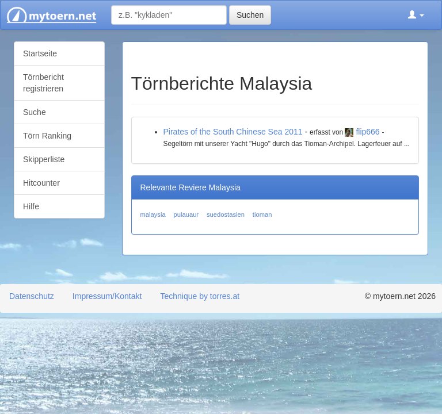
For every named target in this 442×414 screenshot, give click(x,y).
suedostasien (226, 214)
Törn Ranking (47, 135)
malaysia (153, 214)
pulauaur (186, 214)
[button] (416, 15)
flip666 (367, 131)
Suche (34, 112)
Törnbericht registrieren (43, 82)
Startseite (40, 53)
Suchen (250, 15)
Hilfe (31, 206)
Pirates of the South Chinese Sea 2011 (233, 131)
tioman (262, 214)
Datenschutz (31, 296)
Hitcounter (41, 182)
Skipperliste (43, 159)
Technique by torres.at (199, 296)
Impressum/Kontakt (107, 296)
